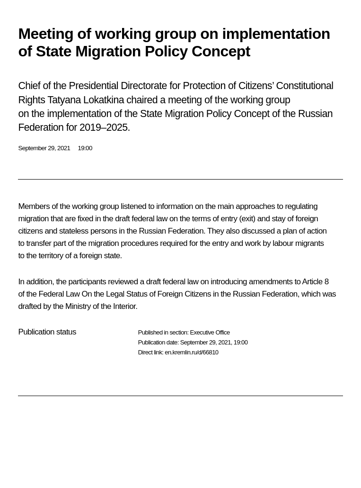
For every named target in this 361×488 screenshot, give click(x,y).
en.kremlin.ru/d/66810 (191, 352)
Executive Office (209, 332)
